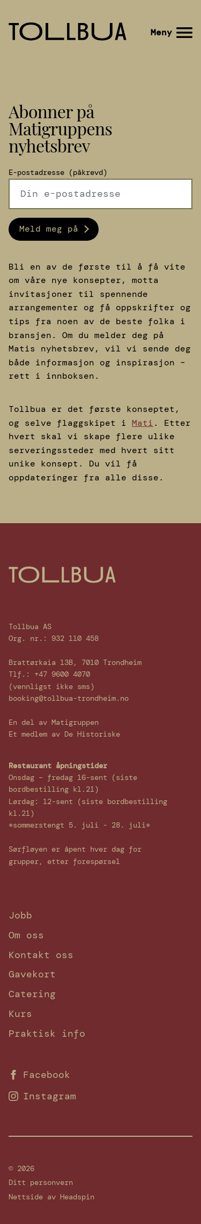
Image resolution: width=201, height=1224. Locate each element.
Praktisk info (47, 1033)
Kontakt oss (41, 954)
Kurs (20, 1013)
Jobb (20, 915)
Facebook (39, 1074)
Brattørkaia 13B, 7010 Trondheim (75, 662)
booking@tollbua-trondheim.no (69, 698)
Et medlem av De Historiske (64, 734)
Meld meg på (48, 228)
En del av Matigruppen (54, 722)
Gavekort (32, 974)
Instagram (42, 1096)
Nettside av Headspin (51, 1197)
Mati (142, 423)
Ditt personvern (41, 1182)
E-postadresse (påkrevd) (58, 172)
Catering (32, 994)
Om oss (26, 935)
